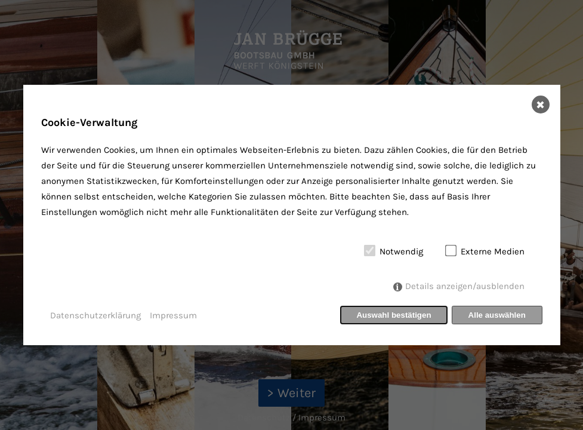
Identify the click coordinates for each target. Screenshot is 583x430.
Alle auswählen (497, 315)
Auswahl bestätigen (393, 315)
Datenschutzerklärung (95, 315)
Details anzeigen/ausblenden (465, 286)
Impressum (173, 315)
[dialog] (291, 215)
